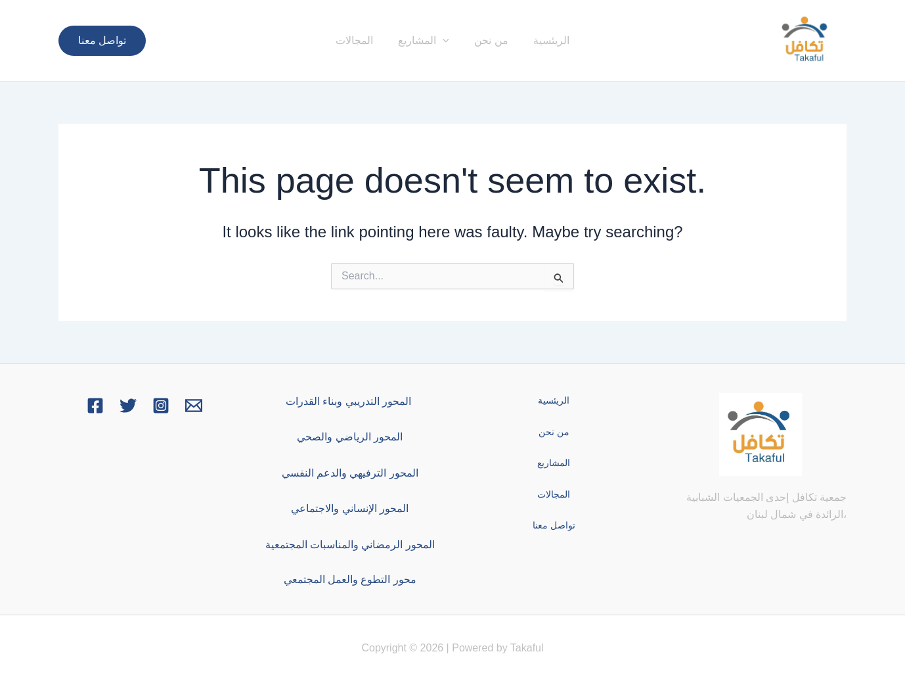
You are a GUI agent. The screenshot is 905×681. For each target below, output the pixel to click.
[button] (102, 41)
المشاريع (425, 40)
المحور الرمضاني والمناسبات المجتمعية (350, 544)
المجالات (360, 40)
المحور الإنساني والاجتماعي (349, 508)
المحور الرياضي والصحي (350, 436)
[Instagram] (160, 405)
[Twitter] (128, 405)
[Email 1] (193, 405)
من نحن (489, 40)
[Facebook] (95, 405)
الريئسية (545, 40)
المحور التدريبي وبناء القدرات (350, 401)
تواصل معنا (555, 525)
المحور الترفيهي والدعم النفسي (350, 473)
